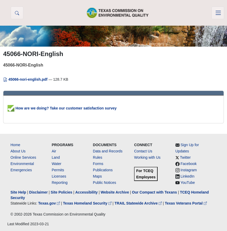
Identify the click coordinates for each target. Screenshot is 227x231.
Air (54, 151)
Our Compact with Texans (154, 192)
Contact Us (143, 151)
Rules (97, 157)
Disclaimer (38, 192)
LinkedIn (188, 176)
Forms (98, 164)
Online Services (23, 157)
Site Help (18, 192)
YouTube (187, 182)
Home (15, 145)
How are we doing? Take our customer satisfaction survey (62, 108)
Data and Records (108, 151)
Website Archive (115, 192)
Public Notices (104, 182)
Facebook (189, 164)
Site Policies (61, 192)
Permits (58, 170)
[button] (17, 13)
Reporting (60, 182)
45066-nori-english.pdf (25, 79)
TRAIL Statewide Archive (138, 203)
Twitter (185, 157)
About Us (18, 151)
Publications (103, 170)
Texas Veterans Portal (186, 203)
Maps (97, 176)
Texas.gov (49, 203)
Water (56, 164)
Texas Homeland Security (88, 203)
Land (56, 157)
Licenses (59, 176)
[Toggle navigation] (218, 13)
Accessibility (87, 192)
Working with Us (147, 157)
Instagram (189, 170)
